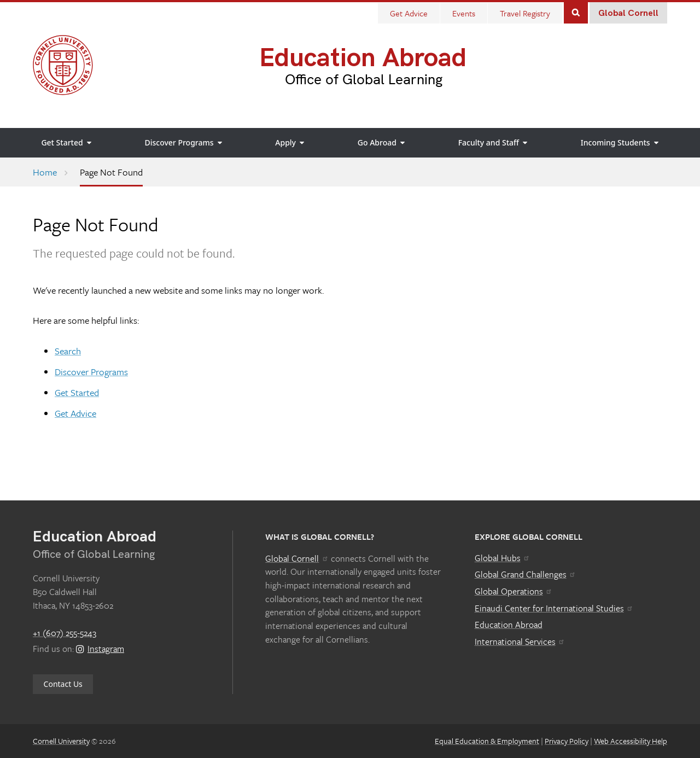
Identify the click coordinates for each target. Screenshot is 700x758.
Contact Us (63, 684)
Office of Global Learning (363, 80)
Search (576, 12)
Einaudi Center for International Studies (554, 608)
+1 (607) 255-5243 (64, 632)
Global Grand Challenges (525, 574)
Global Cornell (628, 13)
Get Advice (75, 413)
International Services (520, 641)
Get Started (77, 392)
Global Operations (513, 591)
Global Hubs (502, 557)
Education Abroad (362, 58)
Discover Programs (91, 371)
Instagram (100, 648)
